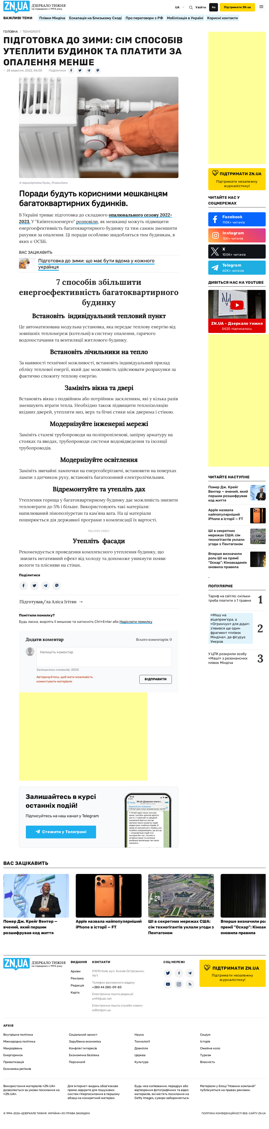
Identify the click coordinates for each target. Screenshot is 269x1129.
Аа (214, 7)
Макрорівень (12, 1048)
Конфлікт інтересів (83, 1048)
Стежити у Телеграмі (61, 831)
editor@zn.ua (101, 1010)
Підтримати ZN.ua (237, 7)
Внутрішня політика (18, 1035)
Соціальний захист (83, 1035)
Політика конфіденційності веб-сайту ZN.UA (234, 1113)
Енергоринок (13, 1055)
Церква (140, 1055)
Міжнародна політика (19, 1041)
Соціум (205, 1035)
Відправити (156, 679)
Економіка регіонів (17, 1069)
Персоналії (77, 1062)
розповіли (87, 221)
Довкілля (141, 1048)
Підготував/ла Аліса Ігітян (47, 601)
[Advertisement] (83, 736)
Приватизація (13, 1062)
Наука (139, 1035)
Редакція (77, 985)
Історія (205, 1041)
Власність (207, 1062)
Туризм (205, 1055)
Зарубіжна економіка (85, 1041)
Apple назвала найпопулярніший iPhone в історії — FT (225, 514)
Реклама (77, 978)
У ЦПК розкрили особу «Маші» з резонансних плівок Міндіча (228, 658)
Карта (75, 992)
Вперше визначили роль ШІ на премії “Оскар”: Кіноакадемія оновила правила (227, 560)
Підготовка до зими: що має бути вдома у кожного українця (96, 264)
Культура (141, 1062)
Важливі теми (17, 18)
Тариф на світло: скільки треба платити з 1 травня (229, 598)
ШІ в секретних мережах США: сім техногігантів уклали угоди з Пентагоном (226, 537)
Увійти (200, 7)
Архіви (76, 971)
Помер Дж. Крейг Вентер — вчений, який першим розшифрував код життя (228, 493)
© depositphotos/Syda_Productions (43, 182)
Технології (142, 1041)
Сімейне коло (210, 1048)
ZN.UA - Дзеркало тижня (237, 323)
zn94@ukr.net (102, 999)
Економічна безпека (84, 1055)
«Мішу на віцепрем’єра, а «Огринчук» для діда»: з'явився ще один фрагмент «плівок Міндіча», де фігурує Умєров (230, 628)
